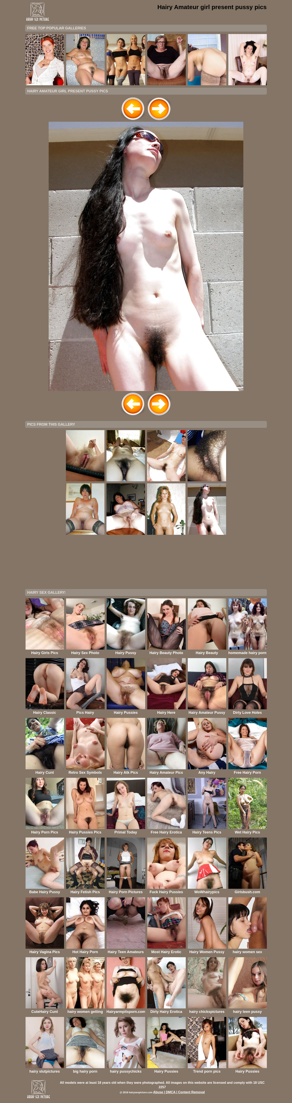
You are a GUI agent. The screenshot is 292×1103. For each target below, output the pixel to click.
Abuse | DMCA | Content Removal (179, 1092)
